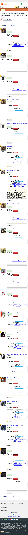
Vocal (20, 441)
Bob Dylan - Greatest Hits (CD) (11, 332)
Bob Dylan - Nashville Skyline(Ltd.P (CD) (13, 228)
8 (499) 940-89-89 (17, 528)
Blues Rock (14, 162)
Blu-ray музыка (12, 503)
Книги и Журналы (4, 510)
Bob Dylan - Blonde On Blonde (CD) (12, 99)
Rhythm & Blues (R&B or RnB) (20, 221)
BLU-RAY (10, 19)
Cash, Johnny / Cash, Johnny (19, 284)
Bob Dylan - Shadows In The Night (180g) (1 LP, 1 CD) (14, 425)
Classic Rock (14, 46)
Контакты (10, 516)
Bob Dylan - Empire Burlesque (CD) (12, 401)
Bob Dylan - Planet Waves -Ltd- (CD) (12, 312)
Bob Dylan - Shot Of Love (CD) (11, 377)
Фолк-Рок (19, 348)
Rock (19, 306)
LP (3, 19)
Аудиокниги (20, 503)
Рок (15, 348)
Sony (18, 260)
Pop (21, 371)
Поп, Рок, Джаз (3, 503)
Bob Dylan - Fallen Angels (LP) (11, 472)
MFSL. (18, 218)
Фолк (17, 348)
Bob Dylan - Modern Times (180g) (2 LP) (13, 53)
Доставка (14, 516)
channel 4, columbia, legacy (18, 183)
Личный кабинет (26, 7)
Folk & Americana (18, 46)
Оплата (18, 516)
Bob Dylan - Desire (9, 146)
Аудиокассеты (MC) (4, 507)
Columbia (18, 43)
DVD (7, 19)
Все (1, 19)
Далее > (14, 25)
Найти (17, 7)
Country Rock (18, 162)
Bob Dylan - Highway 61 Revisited (12, 170)
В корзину (16, 36)
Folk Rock (22, 46)
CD (5, 19)
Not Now (18, 282)
